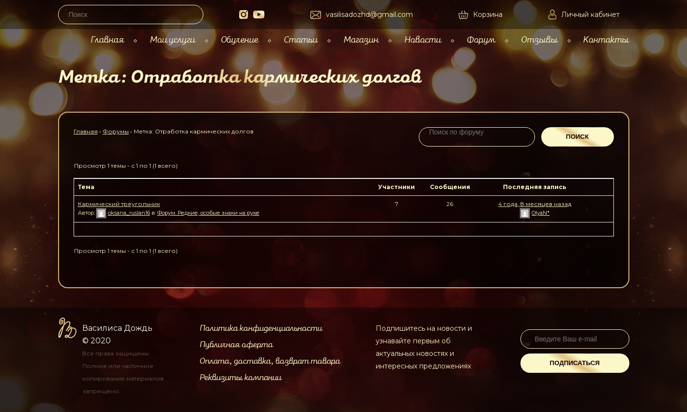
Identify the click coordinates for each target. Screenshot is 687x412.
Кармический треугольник (119, 203)
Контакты (606, 39)
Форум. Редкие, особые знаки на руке (208, 212)
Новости (422, 39)
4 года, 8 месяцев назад (534, 203)
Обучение (239, 39)
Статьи (301, 39)
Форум (481, 39)
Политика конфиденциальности (260, 328)
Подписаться (574, 363)
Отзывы (539, 39)
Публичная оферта (236, 344)
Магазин (361, 39)
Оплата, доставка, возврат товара (269, 361)
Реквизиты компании (240, 377)
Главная (107, 39)
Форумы (116, 131)
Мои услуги (172, 39)
